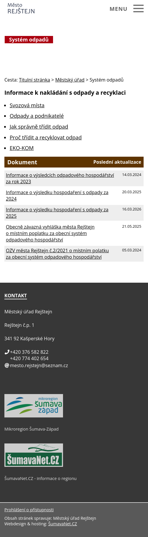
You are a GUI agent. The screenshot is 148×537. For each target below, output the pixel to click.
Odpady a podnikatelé (37, 115)
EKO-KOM (22, 147)
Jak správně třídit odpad (39, 126)
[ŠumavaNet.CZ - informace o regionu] (33, 465)
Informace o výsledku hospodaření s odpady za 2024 (57, 195)
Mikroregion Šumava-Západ (31, 429)
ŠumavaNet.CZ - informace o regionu (40, 478)
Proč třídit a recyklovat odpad (46, 137)
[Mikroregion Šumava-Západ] (33, 416)
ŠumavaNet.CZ (62, 523)
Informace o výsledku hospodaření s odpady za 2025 (57, 212)
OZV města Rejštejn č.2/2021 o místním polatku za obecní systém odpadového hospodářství (57, 253)
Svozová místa (27, 105)
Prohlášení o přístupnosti (29, 509)
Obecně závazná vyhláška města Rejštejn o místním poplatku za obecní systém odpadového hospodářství (50, 233)
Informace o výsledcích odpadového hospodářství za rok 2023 (60, 178)
